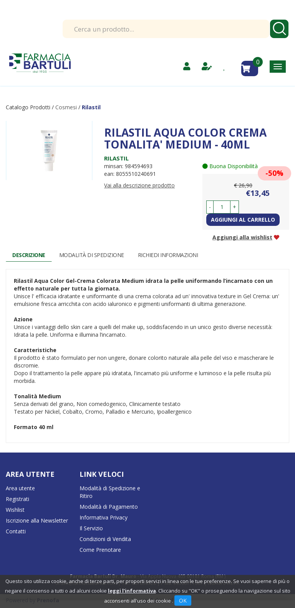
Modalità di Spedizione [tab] (91, 255)
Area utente (20, 488)
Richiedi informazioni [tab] (168, 255)
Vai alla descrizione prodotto (139, 185)
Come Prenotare (100, 549)
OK (183, 600)
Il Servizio (91, 528)
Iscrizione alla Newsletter (37, 520)
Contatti (16, 531)
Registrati (17, 499)
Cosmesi (66, 107)
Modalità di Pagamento (109, 506)
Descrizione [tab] (28, 255)
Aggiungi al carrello (243, 219)
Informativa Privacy (104, 517)
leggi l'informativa (132, 590)
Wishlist (15, 509)
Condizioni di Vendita (105, 539)
